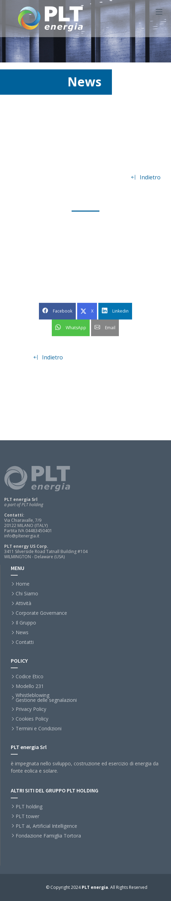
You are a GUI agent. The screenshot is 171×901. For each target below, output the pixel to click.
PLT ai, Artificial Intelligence (46, 826)
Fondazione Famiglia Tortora (48, 835)
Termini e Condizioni (39, 728)
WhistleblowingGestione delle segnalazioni (46, 698)
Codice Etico (29, 676)
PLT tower (27, 816)
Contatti (25, 642)
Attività (23, 603)
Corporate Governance (41, 613)
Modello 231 (30, 686)
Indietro (146, 181)
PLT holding (29, 806)
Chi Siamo (27, 593)
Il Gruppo (26, 622)
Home (23, 583)
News (22, 632)
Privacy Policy (31, 709)
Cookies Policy (32, 718)
